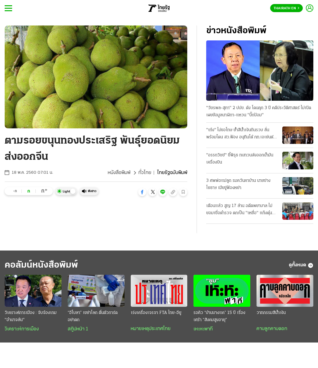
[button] (142, 192)
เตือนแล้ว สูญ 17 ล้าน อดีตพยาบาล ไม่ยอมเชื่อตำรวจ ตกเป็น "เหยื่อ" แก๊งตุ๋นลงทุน (239, 210)
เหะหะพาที (203, 329)
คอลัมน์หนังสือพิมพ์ (41, 265)
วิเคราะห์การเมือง (22, 329)
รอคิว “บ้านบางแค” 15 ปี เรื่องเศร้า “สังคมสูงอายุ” (219, 316)
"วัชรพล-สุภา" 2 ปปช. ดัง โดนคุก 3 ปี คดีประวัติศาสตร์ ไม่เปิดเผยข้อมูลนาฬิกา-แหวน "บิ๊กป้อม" (258, 111)
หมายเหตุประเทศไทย (150, 328)
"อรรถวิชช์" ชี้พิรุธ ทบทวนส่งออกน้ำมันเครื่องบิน (239, 159)
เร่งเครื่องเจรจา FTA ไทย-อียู (156, 312)
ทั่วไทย (145, 172)
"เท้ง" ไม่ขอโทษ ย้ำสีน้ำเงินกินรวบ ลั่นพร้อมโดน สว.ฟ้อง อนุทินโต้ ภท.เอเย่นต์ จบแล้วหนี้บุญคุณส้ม (239, 134)
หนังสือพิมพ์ (119, 172)
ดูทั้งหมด (301, 265)
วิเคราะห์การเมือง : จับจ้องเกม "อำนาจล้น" (31, 316)
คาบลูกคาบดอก (272, 328)
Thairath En (286, 8)
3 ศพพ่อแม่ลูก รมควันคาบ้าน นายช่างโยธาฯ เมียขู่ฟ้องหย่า (238, 184)
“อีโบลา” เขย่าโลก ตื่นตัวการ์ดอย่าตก (93, 316)
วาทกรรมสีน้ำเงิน (271, 312)
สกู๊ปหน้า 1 (78, 329)
